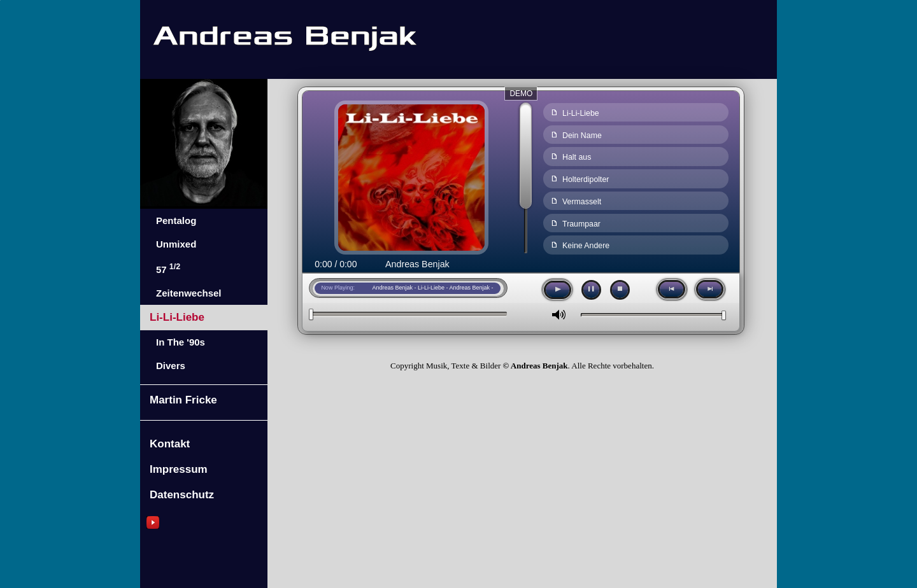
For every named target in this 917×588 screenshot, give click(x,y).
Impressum (179, 469)
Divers (170, 365)
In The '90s (180, 342)
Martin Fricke (183, 400)
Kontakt (170, 444)
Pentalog (176, 220)
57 (168, 268)
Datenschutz (182, 495)
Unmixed (176, 244)
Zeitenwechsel (189, 293)
